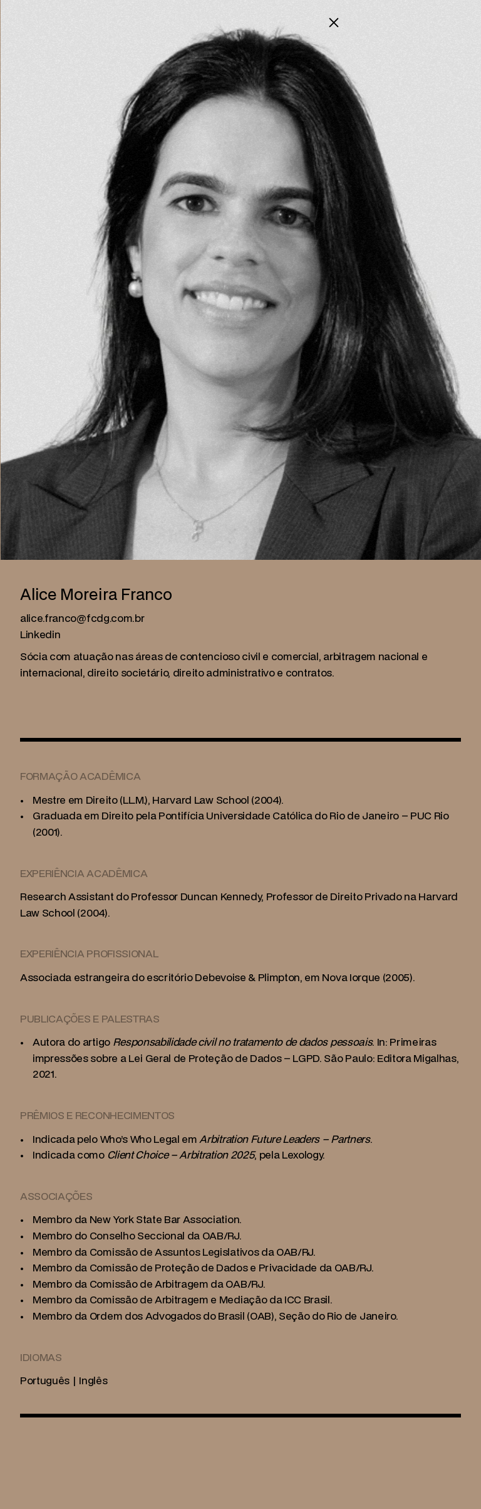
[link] (82, 618)
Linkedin (40, 634)
